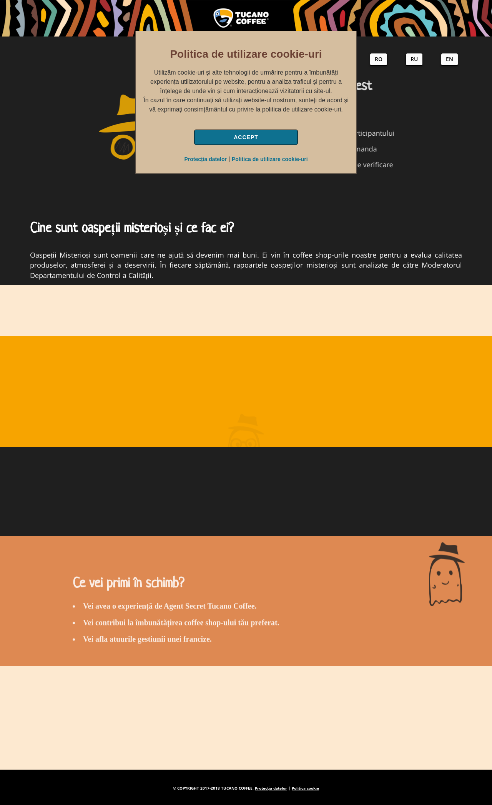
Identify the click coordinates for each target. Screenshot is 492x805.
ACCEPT (246, 137)
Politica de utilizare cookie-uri (270, 159)
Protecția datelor (205, 159)
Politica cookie (305, 788)
